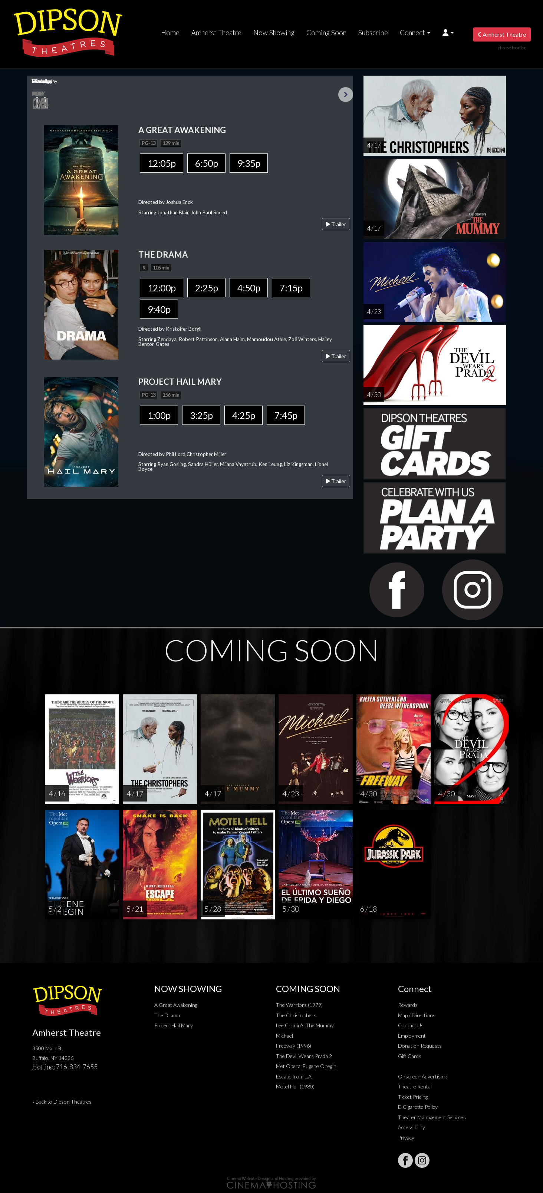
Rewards (408, 1005)
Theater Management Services (432, 1117)
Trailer (336, 224)
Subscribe (373, 33)
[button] (448, 32)
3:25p (201, 415)
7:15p (291, 287)
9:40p (159, 309)
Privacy (406, 1137)
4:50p (248, 287)
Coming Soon (326, 33)
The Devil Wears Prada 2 (304, 1056)
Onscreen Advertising (422, 1076)
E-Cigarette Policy (418, 1107)
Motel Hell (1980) (295, 1086)
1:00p (159, 415)
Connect (412, 33)
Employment (412, 1035)
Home (170, 33)
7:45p (285, 415)
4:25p (243, 415)
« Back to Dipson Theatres (62, 1101)
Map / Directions (416, 1015)
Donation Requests (420, 1045)
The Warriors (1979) (299, 1005)
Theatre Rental (415, 1086)
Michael (284, 1035)
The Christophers (296, 1015)
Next (345, 94)
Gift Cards (409, 1056)
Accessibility (411, 1127)
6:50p (206, 163)
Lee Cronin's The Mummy (305, 1025)
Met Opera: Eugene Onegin (306, 1066)
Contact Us (411, 1025)
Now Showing (273, 33)
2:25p (206, 287)
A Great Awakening (175, 1005)
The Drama (167, 1015)
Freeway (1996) (293, 1045)
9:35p (248, 163)
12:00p (161, 287)
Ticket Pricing (413, 1097)
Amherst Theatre (216, 33)
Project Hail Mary (173, 1025)
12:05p (161, 163)
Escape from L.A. (294, 1076)
